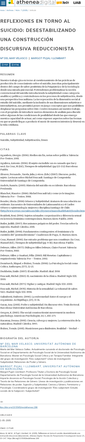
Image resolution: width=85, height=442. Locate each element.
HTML (16, 65)
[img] (31, 3)
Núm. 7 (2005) (22, 10)
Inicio (2, 10)
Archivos (10, 10)
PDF (6, 65)
